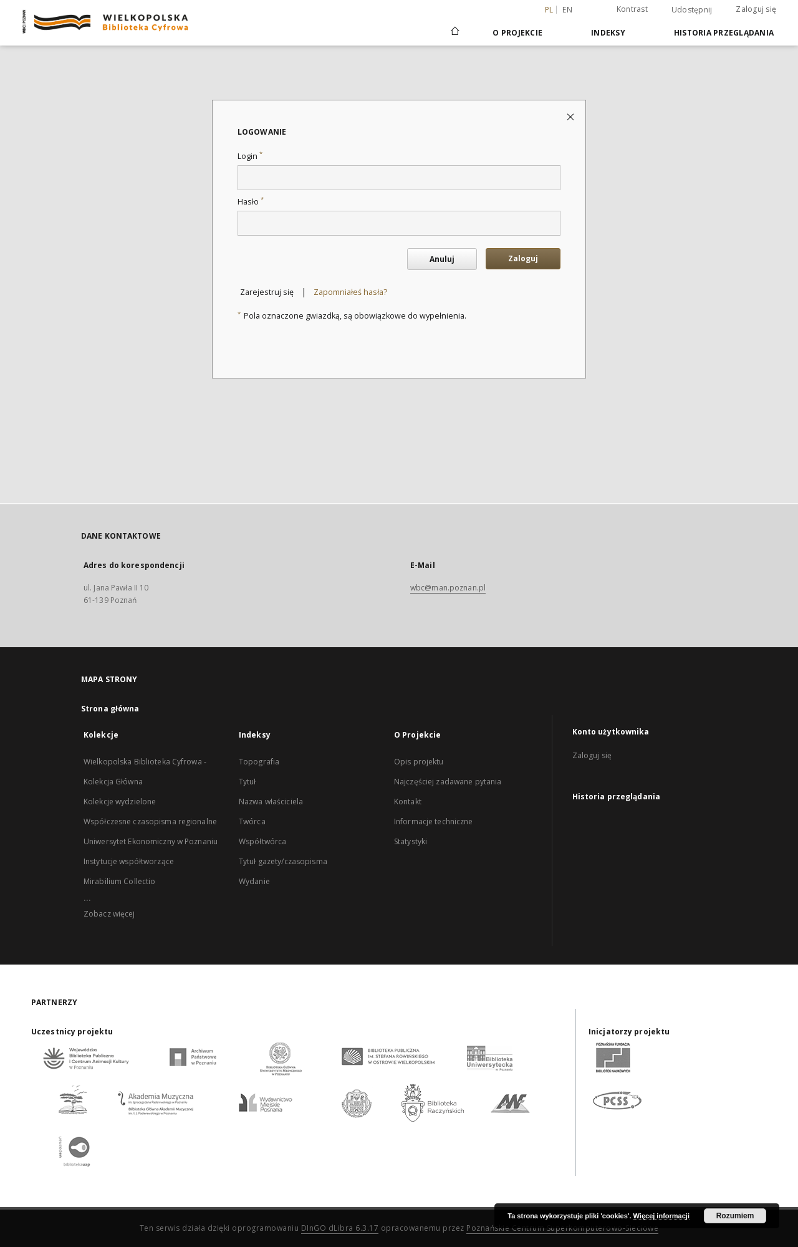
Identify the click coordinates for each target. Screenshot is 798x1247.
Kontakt (407, 801)
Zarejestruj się (267, 292)
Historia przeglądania (724, 32)
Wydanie (254, 881)
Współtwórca (262, 841)
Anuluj (442, 259)
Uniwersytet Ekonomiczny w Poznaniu (151, 841)
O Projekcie (517, 32)
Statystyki (410, 841)
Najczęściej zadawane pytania (447, 781)
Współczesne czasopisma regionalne (150, 821)
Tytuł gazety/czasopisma (283, 861)
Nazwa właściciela (271, 801)
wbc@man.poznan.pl (448, 587)
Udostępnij (692, 10)
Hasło (251, 201)
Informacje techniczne (433, 821)
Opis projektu (419, 761)
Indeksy (608, 32)
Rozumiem (735, 1215)
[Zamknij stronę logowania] (571, 116)
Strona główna (110, 708)
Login (250, 156)
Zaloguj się (756, 9)
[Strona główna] (454, 32)
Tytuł (247, 781)
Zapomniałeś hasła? (350, 292)
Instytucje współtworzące (129, 861)
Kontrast (632, 9)
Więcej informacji (661, 1216)
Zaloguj (523, 258)
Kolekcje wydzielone (120, 801)
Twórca (252, 821)
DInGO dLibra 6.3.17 (340, 1228)
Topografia (259, 761)
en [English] (567, 10)
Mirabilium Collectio (119, 881)
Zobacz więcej (109, 913)
